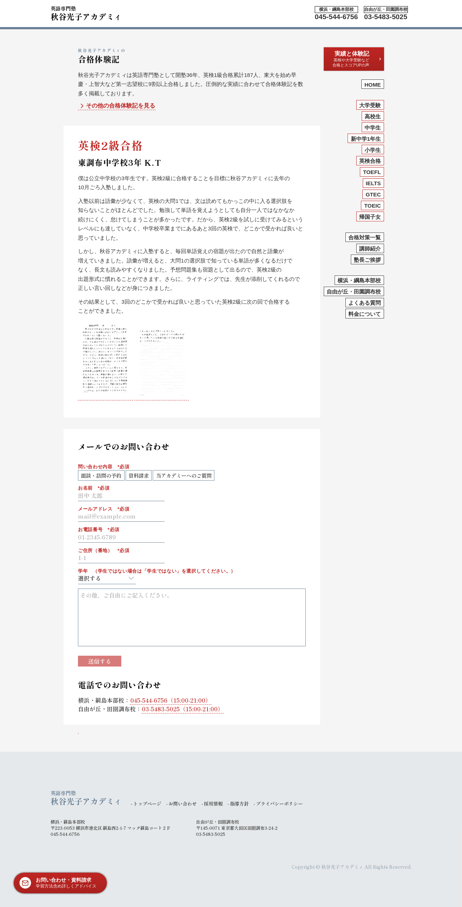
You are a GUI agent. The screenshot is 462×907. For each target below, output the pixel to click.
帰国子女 (370, 217)
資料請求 (138, 475)
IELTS (373, 183)
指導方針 (239, 803)
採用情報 (213, 803)
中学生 (373, 128)
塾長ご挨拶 (367, 260)
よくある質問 (364, 303)
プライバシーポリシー (279, 803)
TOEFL (372, 172)
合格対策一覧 (364, 237)
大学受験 (370, 105)
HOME (373, 85)
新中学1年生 (366, 139)
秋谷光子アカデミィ (86, 12)
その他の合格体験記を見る (116, 106)
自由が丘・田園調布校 (354, 291)
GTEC (373, 194)
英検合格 (370, 161)
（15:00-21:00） (170, 700)
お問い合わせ (183, 803)
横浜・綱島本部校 (359, 280)
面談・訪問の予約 (101, 475)
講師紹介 (370, 249)
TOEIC (372, 206)
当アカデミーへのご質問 (184, 475)
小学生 (373, 150)
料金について (364, 314)
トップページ (147, 803)
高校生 (373, 116)
